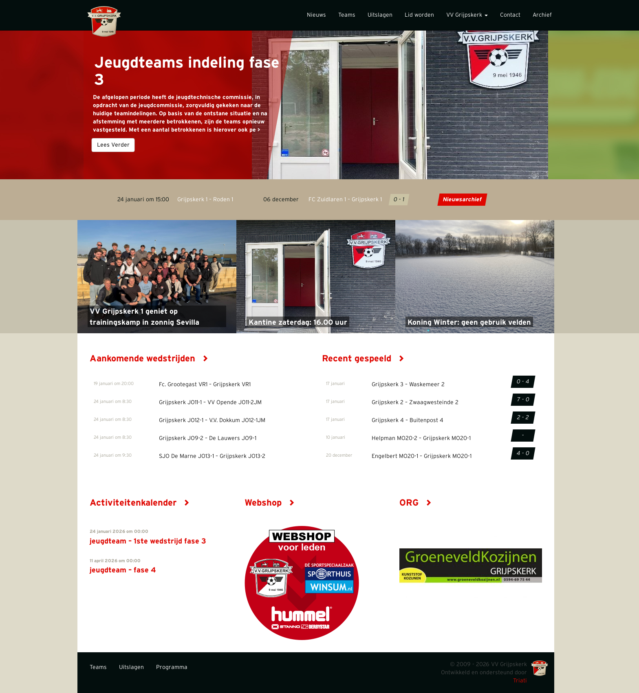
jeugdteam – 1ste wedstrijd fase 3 (148, 541)
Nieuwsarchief (462, 199)
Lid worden (419, 15)
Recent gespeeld (363, 358)
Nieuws (316, 15)
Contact (510, 15)
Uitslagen (380, 15)
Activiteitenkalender (139, 502)
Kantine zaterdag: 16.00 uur (298, 322)
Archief (542, 15)
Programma (171, 667)
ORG (415, 502)
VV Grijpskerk (467, 15)
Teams (346, 15)
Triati (520, 681)
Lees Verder (113, 145)
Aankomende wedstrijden (149, 358)
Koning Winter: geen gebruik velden (469, 322)
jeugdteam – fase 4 (123, 570)
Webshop (270, 502)
